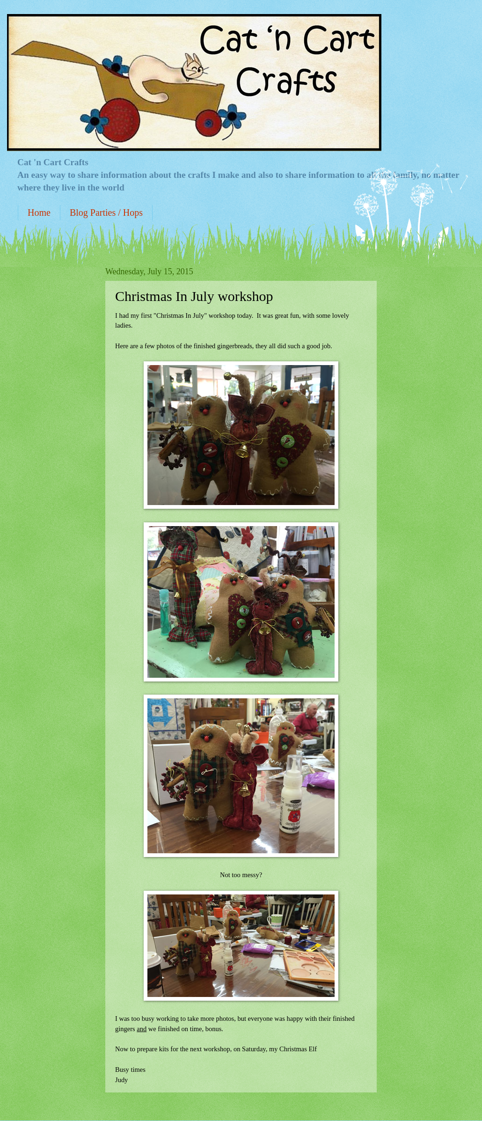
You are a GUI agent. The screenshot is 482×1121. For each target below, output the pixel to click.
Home (39, 212)
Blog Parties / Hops (106, 212)
